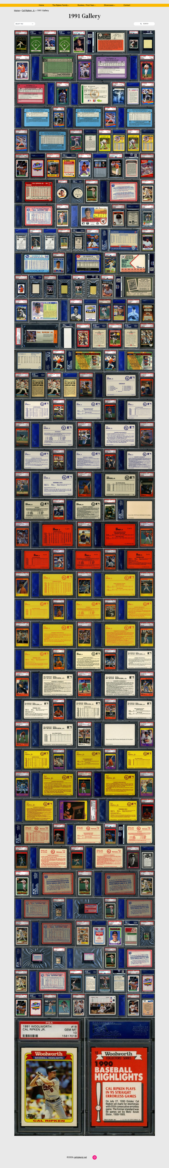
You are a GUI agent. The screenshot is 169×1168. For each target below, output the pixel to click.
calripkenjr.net (80, 1157)
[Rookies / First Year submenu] (95, 5)
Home (41, 5)
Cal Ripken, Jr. (28, 10)
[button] (24, 24)
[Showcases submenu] (114, 5)
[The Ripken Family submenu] (68, 5)
